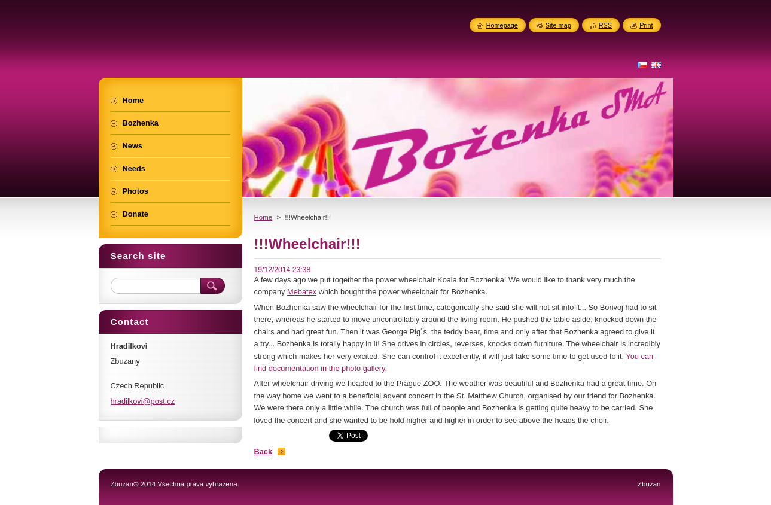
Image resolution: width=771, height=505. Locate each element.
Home (263, 217)
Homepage (502, 25)
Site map (558, 25)
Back (263, 451)
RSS (605, 25)
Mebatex (301, 291)
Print (646, 25)
